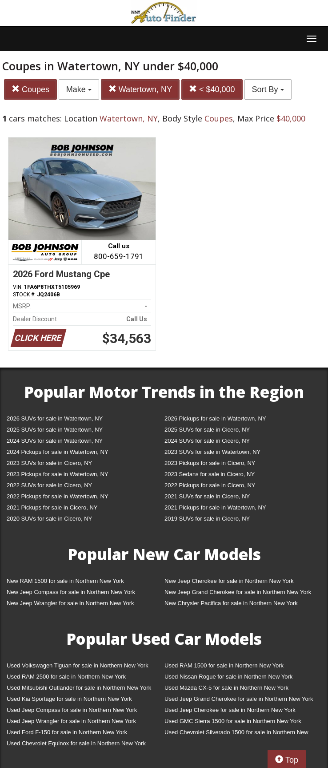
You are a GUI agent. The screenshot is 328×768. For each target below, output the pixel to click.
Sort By (268, 89)
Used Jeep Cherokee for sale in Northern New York (230, 710)
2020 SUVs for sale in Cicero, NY (49, 518)
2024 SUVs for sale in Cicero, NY (207, 440)
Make (79, 89)
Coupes (30, 89)
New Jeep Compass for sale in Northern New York (71, 592)
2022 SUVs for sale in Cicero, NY (49, 485)
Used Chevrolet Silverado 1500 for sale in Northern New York (236, 734)
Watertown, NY (140, 89)
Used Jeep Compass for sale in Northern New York (72, 710)
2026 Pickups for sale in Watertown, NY (215, 418)
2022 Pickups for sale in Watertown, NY (57, 496)
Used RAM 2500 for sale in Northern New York (66, 676)
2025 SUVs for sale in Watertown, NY (55, 429)
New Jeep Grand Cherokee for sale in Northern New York (237, 592)
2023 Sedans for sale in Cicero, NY (209, 474)
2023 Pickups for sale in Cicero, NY (209, 463)
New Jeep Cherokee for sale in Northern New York (228, 581)
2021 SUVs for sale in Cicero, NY (207, 496)
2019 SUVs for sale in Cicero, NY (207, 518)
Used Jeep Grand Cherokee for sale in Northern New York (238, 698)
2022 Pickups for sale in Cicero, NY (209, 485)
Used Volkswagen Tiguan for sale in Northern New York (77, 665)
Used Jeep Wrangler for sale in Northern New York (71, 721)
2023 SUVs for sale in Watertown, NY (212, 452)
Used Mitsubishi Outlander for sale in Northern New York (79, 687)
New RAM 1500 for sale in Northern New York (65, 581)
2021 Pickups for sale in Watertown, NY (215, 507)
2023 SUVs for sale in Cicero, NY (49, 463)
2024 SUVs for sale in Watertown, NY (55, 440)
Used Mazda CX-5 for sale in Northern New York (226, 687)
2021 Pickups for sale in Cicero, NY (52, 507)
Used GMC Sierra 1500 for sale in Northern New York (232, 721)
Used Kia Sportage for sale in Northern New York (69, 698)
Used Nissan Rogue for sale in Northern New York (228, 676)
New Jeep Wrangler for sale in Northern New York (70, 603)
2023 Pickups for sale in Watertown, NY (57, 474)
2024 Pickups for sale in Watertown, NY (57, 452)
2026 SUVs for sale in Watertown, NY (55, 418)
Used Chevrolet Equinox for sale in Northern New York (76, 743)
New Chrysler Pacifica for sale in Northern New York (231, 603)
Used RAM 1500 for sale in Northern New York (224, 665)
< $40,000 (212, 89)
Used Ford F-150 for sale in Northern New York (67, 732)
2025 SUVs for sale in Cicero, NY (207, 429)
